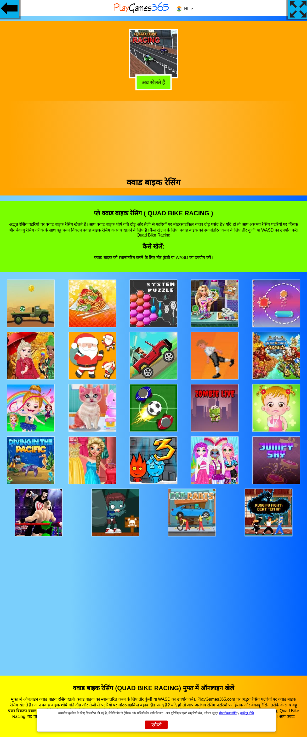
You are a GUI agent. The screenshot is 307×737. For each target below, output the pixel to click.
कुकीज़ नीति (247, 713)
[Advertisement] (153, 137)
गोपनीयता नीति (228, 713)
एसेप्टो (156, 725)
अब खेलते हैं (154, 82)
